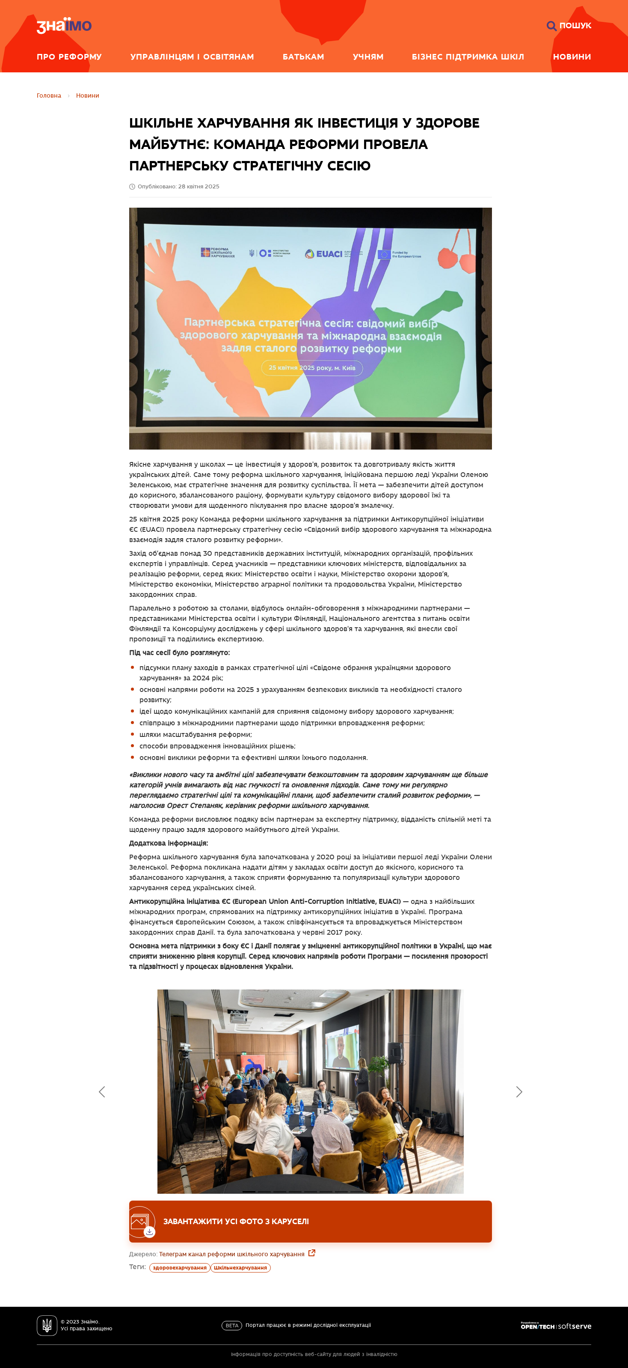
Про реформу (69, 56)
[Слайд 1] (264, 1192)
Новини (572, 56)
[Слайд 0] (249, 1192)
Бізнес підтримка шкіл (468, 56)
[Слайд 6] (341, 1192)
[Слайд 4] (310, 1192)
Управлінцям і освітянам (192, 56)
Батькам (303, 56)
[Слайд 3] (295, 1192)
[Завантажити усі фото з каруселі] (310, 1222)
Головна (49, 95)
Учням (368, 56)
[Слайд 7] (356, 1192)
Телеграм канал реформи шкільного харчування (232, 1254)
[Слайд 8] (372, 1192)
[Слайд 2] (279, 1192)
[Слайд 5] (326, 1192)
